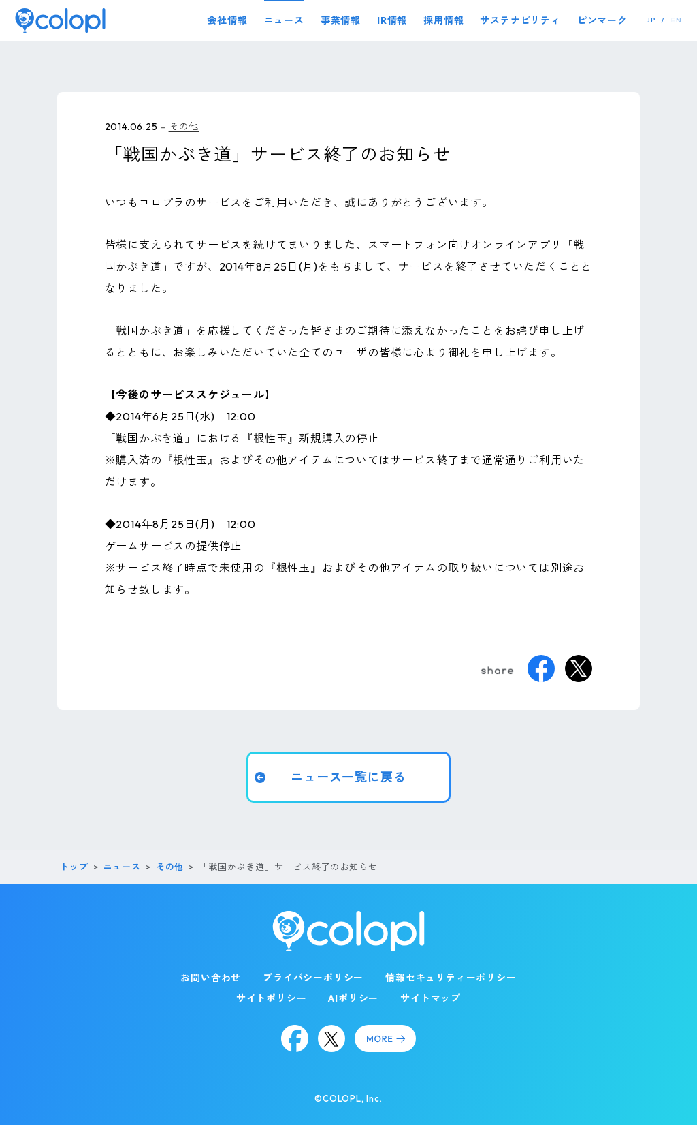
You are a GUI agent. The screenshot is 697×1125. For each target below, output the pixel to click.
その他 (184, 127)
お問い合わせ (210, 978)
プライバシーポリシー (313, 978)
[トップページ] (60, 20)
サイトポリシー (271, 998)
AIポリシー (353, 998)
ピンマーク (602, 20)
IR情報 (392, 20)
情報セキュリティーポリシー (450, 978)
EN (676, 20)
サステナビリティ (520, 20)
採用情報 (443, 20)
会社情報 (227, 20)
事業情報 (341, 20)
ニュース (284, 20)
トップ (74, 866)
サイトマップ (430, 998)
